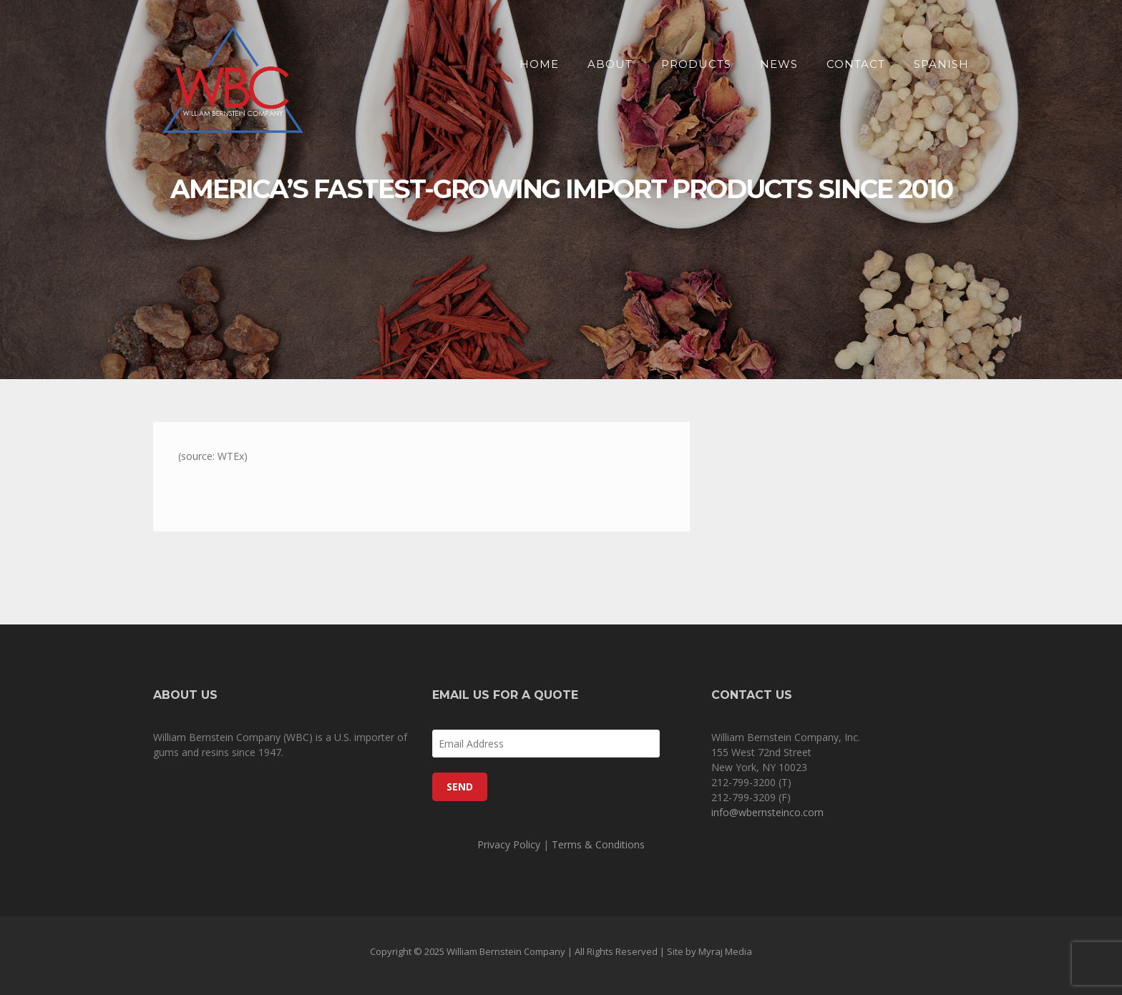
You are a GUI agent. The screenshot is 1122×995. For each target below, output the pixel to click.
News (779, 64)
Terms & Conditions (598, 844)
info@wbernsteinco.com (767, 812)
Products (696, 64)
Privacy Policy (508, 844)
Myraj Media (725, 951)
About (610, 64)
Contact (855, 64)
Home (539, 64)
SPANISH (941, 64)
